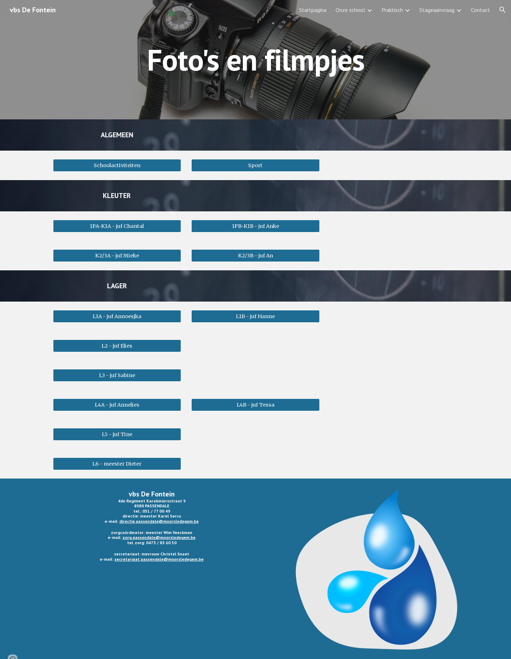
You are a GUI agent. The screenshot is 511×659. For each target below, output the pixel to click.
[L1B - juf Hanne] (255, 316)
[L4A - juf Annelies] (117, 404)
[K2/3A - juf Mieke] (117, 255)
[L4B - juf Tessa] (255, 404)
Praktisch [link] (392, 9)
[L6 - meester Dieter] (117, 463)
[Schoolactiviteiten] (117, 165)
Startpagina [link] (312, 9)
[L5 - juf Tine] (117, 434)
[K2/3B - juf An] (255, 255)
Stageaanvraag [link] (436, 9)
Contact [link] (480, 9)
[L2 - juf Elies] (117, 345)
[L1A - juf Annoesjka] (117, 316)
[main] (255, 59)
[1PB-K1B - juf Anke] (255, 226)
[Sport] (255, 165)
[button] (502, 9)
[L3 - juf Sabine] (117, 375)
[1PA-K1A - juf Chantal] (117, 226)
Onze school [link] (350, 9)
